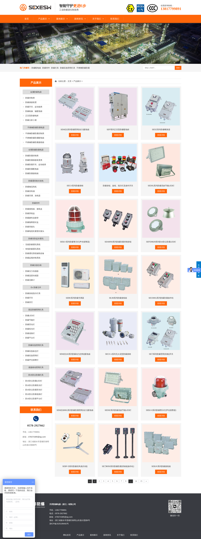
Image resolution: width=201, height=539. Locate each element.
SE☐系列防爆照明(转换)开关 (161, 354)
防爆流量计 (30, 280)
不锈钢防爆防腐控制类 (34, 133)
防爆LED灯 (30, 315)
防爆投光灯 (30, 329)
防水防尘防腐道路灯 (33, 394)
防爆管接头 (30, 227)
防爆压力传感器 (32, 271)
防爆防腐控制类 (32, 156)
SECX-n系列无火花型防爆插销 (118, 354)
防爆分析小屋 (31, 120)
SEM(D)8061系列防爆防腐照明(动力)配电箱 (75, 410)
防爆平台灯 (30, 338)
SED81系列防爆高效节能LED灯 (161, 186)
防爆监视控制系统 (32, 258)
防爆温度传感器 (32, 275)
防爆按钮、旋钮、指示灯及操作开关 (118, 186)
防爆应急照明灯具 (67, 68)
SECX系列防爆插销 (75, 186)
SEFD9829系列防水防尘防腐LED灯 (161, 242)
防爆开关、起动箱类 (33, 107)
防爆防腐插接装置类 (33, 160)
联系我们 (114, 19)
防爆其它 (29, 302)
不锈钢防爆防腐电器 (35, 127)
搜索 (178, 68)
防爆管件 (46, 68)
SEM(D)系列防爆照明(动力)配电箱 (75, 129)
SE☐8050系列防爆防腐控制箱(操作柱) (118, 466)
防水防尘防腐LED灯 (33, 381)
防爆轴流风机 (31, 187)
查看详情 (75, 135)
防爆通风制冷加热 (35, 181)
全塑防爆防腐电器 (35, 150)
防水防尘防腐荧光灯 (33, 390)
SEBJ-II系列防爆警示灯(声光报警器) (161, 410)
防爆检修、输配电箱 (33, 111)
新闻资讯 (78, 19)
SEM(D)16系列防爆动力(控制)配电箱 (75, 354)
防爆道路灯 (30, 333)
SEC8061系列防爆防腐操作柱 (161, 298)
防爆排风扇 (30, 191)
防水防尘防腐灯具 (35, 375)
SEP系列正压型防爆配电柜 (118, 129)
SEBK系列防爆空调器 (75, 298)
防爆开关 (29, 298)
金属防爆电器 (36, 92)
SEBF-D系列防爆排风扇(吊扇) (75, 466)
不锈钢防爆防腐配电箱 (34, 138)
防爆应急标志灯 (32, 351)
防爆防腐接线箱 (32, 173)
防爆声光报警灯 (32, 360)
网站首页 (67, 535)
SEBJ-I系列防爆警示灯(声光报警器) (75, 242)
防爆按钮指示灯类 (32, 293)
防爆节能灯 (30, 320)
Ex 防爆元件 (36, 287)
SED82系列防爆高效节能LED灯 (118, 410)
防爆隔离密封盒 (32, 222)
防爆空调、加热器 (32, 196)
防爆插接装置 (31, 102)
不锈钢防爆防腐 (83, 68)
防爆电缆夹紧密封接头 (34, 231)
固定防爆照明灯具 (35, 310)
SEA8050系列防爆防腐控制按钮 (118, 242)
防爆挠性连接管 (32, 218)
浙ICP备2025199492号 (59, 524)
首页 (27, 19)
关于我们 (96, 19)
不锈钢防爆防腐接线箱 (34, 142)
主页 (69, 81)
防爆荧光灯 (30, 324)
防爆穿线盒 (30, 213)
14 (136, 481)
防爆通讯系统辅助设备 (34, 253)
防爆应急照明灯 (32, 355)
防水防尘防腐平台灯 (33, 399)
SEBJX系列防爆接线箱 (161, 466)
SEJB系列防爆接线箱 (118, 298)
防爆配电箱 (36, 68)
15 (141, 481)
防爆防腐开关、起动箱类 (35, 164)
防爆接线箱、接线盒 (33, 209)
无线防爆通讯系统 (32, 244)
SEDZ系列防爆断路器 (161, 129)
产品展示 (42, 19)
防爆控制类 (30, 98)
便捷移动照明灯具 (35, 367)
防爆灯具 (55, 68)
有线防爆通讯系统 (32, 249)
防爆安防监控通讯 (35, 238)
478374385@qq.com (37, 437)
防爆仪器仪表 (36, 265)
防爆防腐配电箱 (32, 169)
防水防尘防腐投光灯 (33, 385)
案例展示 (60, 19)
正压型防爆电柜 (32, 116)
